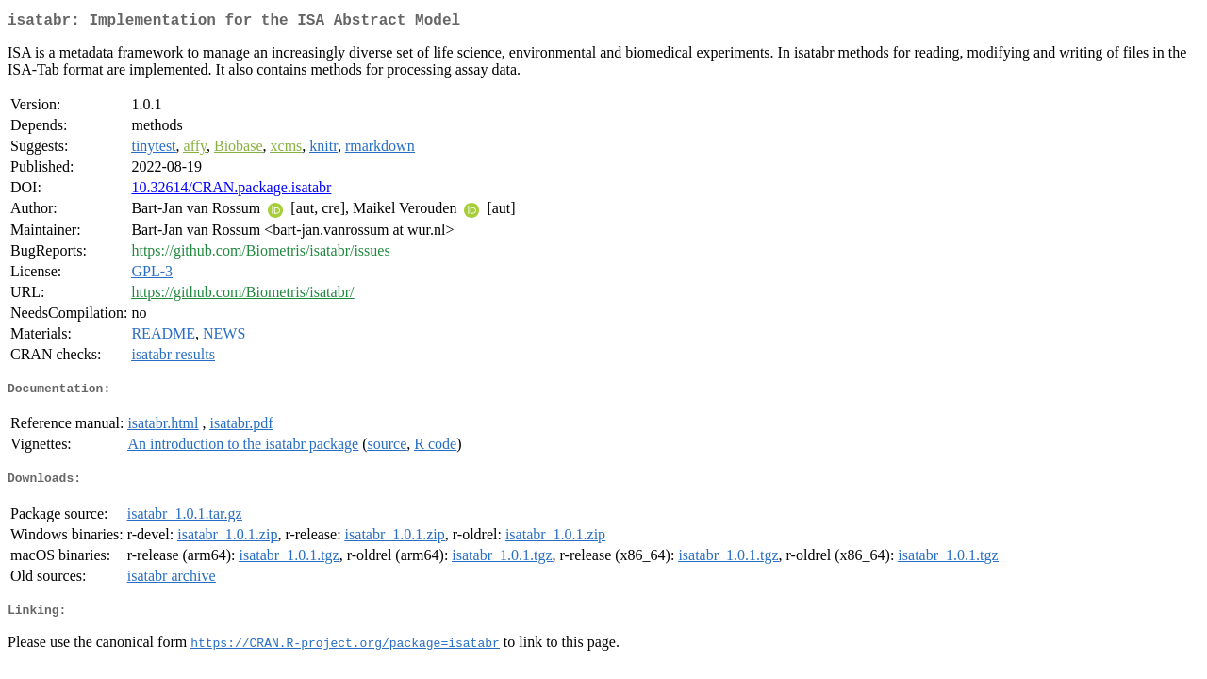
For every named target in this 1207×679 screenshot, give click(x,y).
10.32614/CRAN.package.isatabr (231, 191)
